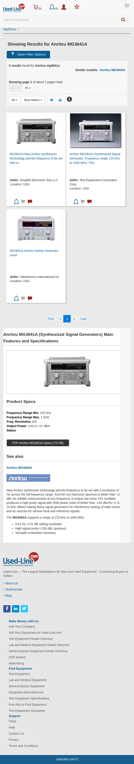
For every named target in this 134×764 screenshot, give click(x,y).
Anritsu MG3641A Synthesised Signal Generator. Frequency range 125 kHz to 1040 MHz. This (94, 158)
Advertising (16, 663)
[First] (50, 318)
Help (12, 727)
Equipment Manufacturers (26, 692)
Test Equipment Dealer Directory (31, 639)
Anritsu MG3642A (112, 70)
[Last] (83, 318)
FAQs (12, 721)
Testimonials (12, 589)
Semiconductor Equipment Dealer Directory (38, 651)
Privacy (14, 739)
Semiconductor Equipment (27, 686)
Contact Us (16, 733)
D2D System (17, 657)
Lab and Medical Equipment (28, 680)
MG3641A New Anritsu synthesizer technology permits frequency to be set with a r (36, 158)
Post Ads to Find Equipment (27, 704)
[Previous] (60, 318)
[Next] (74, 318)
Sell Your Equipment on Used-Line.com (35, 632)
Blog (7, 595)
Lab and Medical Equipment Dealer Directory (39, 645)
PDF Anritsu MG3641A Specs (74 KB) (38, 443)
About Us (10, 583)
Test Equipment (19, 674)
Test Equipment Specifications (29, 698)
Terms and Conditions (23, 746)
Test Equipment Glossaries (27, 710)
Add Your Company (22, 626)
